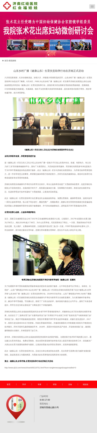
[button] (48, 54)
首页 (6, 61)
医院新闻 (12, 61)
